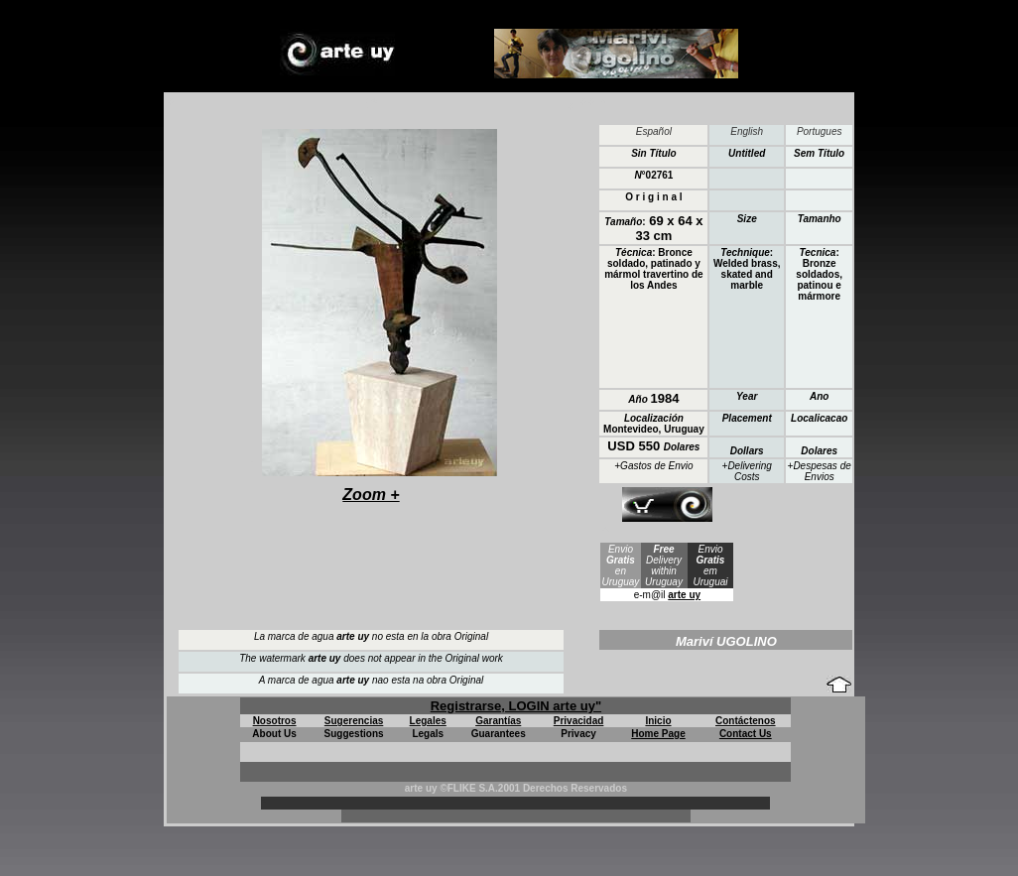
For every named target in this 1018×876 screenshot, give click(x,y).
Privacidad (579, 720)
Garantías (498, 720)
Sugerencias (353, 720)
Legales (428, 720)
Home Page (658, 733)
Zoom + (370, 494)
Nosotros (275, 720)
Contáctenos (745, 720)
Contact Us (745, 733)
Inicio (658, 720)
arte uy (684, 594)
